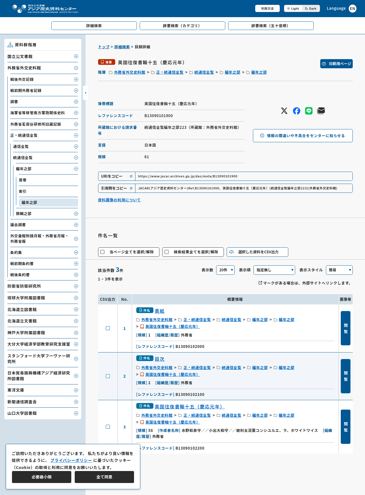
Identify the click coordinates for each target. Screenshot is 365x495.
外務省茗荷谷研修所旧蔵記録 (35, 124)
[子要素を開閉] (76, 56)
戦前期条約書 (22, 263)
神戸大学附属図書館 (26, 332)
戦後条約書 (20, 274)
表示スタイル (311, 269)
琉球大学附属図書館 (26, 297)
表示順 (245, 269)
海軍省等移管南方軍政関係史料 (37, 112)
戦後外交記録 (22, 79)
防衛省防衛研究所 (24, 286)
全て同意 (104, 477)
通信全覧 (21, 146)
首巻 (23, 180)
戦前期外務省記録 (26, 90)
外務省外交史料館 (129, 72)
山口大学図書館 (22, 413)
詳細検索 (122, 46)
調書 (14, 101)
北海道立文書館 (22, 321)
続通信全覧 (204, 72)
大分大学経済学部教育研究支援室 (38, 344)
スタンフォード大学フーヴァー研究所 (38, 358)
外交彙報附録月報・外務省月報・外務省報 (39, 238)
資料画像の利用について (119, 200)
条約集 (16, 252)
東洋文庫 (15, 390)
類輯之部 (24, 213)
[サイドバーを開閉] (85, 93)
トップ (104, 46)
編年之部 (232, 72)
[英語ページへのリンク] (341, 8)
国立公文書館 (20, 56)
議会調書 (18, 224)
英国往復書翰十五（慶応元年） (172, 326)
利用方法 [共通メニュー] (267, 8)
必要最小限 (42, 477)
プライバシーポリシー (71, 460)
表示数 (207, 269)
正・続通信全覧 (170, 72)
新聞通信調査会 (22, 401)
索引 (23, 191)
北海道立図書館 (22, 309)
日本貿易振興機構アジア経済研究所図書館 (38, 375)
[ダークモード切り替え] (302, 8)
